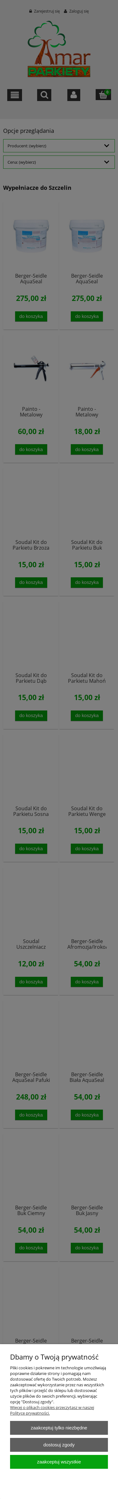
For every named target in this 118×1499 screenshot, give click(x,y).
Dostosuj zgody (59, 1444)
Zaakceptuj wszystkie (59, 1461)
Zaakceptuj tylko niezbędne (59, 1427)
